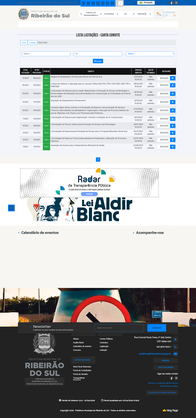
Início (24, 42)
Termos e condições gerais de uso (163, 383)
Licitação (32, 42)
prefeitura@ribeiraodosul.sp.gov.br (155, 354)
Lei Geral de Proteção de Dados (162, 392)
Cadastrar (156, 328)
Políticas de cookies (169, 386)
